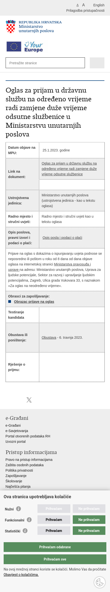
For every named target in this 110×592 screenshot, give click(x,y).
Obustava (49, 337)
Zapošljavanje (16, 476)
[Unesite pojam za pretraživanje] (27, 63)
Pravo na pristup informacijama (29, 460)
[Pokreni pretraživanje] (79, 63)
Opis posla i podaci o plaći (62, 238)
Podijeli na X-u (29, 399)
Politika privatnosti (19, 470)
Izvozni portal (16, 442)
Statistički (12, 531)
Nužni (9, 509)
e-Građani (13, 425)
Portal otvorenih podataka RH (28, 436)
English (98, 5)
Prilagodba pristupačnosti (85, 10)
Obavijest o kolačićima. (21, 575)
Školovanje (14, 481)
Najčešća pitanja (18, 486)
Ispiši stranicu (8, 399)
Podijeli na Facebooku (18, 399)
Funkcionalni (14, 520)
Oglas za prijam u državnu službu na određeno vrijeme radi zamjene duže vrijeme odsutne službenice (69, 168)
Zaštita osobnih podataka (25, 465)
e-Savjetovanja (17, 431)
